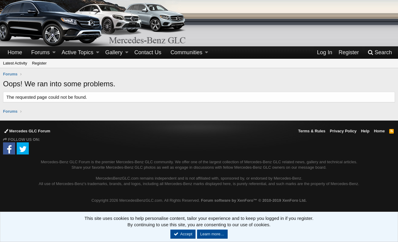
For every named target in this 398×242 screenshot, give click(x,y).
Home (15, 52)
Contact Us (147, 52)
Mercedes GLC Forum (27, 131)
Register (39, 63)
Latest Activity (15, 63)
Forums (40, 52)
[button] (54, 52)
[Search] (380, 52)
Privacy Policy (343, 131)
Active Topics (77, 52)
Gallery (113, 52)
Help (365, 131)
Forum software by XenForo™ (253, 200)
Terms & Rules (311, 131)
